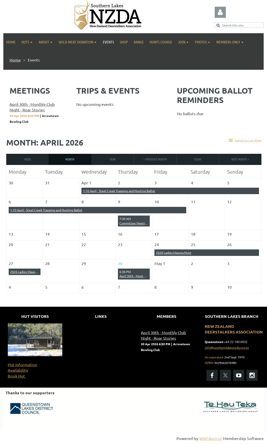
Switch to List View (248, 140)
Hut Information (22, 364)
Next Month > (240, 159)
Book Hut (17, 376)
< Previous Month (155, 159)
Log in (220, 12)
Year (112, 159)
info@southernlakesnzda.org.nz (227, 347)
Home (15, 60)
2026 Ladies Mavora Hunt (173, 253)
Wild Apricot (210, 438)
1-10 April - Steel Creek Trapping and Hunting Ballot (119, 191)
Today (197, 159)
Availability (18, 370)
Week (27, 159)
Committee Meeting (133, 223)
